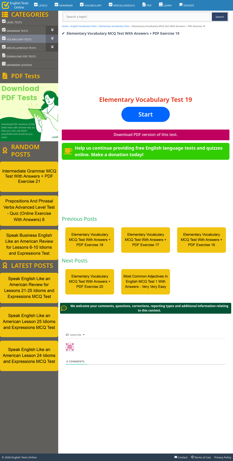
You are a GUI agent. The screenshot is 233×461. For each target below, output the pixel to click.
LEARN (165, 4)
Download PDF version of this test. (146, 134)
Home (65, 26)
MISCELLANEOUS (122, 4)
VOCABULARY (90, 4)
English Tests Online (24, 457)
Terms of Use (201, 457)
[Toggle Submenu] (52, 30)
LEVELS (40, 4)
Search (220, 16)
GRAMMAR (63, 4)
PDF (147, 4)
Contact (180, 457)
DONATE (186, 4)
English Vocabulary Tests (84, 26)
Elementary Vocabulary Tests (114, 26)
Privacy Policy (222, 457)
